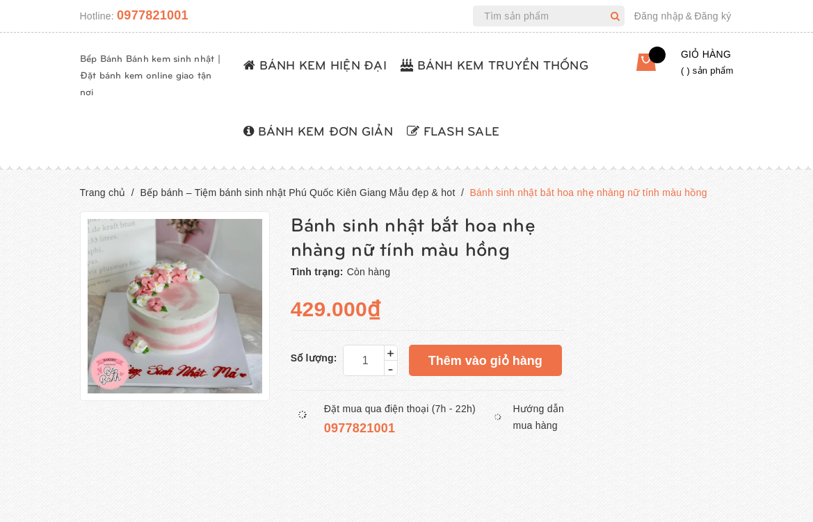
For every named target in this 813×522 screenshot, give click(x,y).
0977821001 (152, 15)
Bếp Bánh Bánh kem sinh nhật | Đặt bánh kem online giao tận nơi (150, 74)
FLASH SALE (453, 130)
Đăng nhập (659, 16)
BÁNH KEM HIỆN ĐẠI (315, 64)
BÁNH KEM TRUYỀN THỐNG (494, 64)
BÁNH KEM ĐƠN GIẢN (318, 130)
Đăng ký (712, 16)
